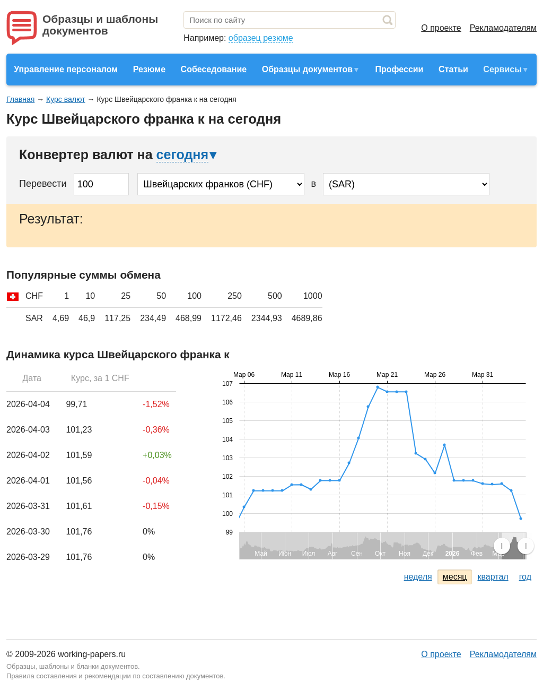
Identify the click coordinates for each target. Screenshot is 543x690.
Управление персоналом (66, 69)
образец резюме (261, 37)
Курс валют (65, 99)
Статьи (453, 69)
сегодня (182, 154)
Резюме (149, 69)
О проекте (441, 27)
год (525, 576)
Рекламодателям (503, 27)
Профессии (399, 69)
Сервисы (502, 69)
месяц (455, 576)
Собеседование (214, 69)
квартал (492, 576)
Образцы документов (307, 69)
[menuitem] (514, 545)
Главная (20, 99)
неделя (418, 576)
